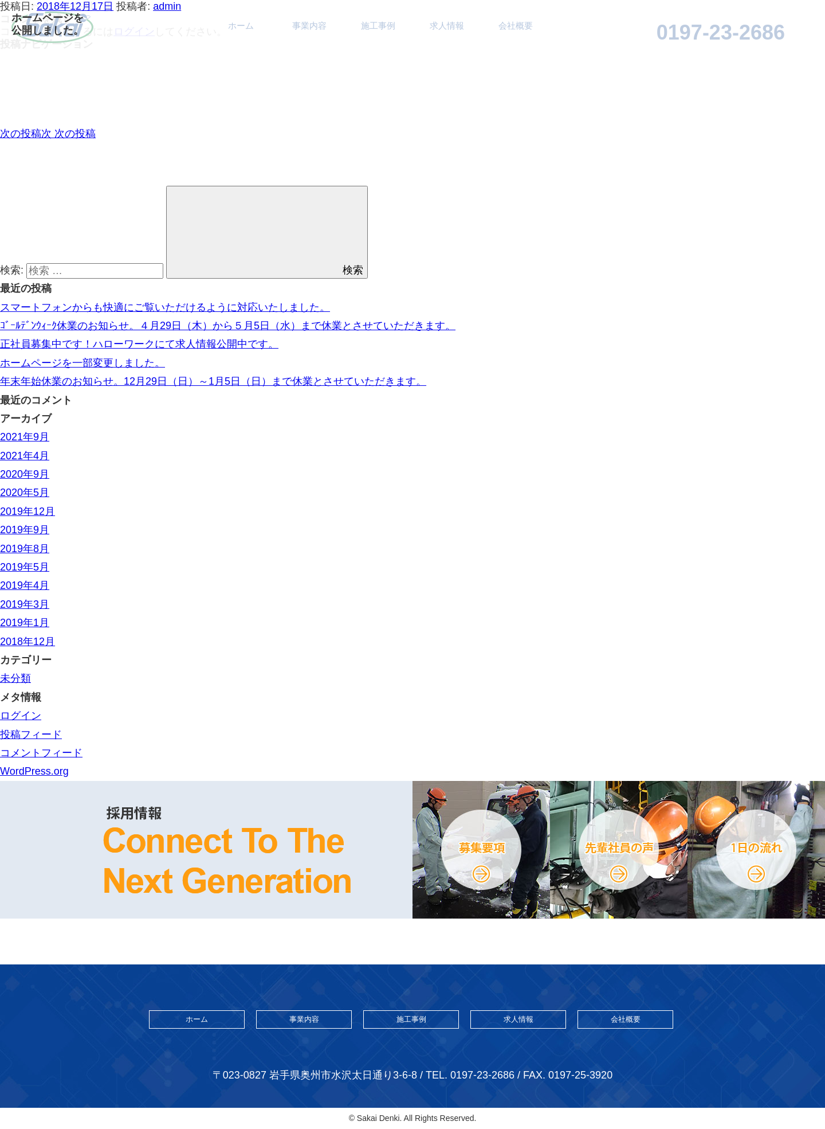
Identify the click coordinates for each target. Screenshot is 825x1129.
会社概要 (626, 1019)
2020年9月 (24, 474)
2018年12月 (27, 641)
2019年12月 (27, 511)
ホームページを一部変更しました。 (82, 363)
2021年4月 (24, 456)
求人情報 (518, 1019)
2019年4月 (24, 585)
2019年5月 (24, 567)
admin (167, 6)
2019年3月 (24, 604)
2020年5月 (24, 492)
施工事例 (411, 1019)
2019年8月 (24, 548)
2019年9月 (24, 530)
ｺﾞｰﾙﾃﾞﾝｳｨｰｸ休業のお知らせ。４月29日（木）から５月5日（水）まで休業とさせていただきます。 (227, 325)
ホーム (197, 1019)
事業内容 (304, 1019)
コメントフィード (41, 753)
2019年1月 (24, 622)
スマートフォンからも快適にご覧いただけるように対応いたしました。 (165, 307)
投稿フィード (31, 734)
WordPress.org (34, 771)
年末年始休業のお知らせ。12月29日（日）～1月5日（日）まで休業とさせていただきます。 (213, 381)
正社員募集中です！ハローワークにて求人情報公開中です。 (139, 344)
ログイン (20, 715)
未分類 (15, 678)
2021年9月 (24, 437)
